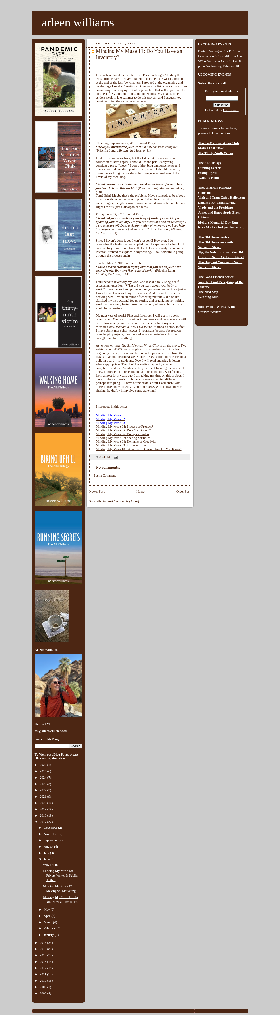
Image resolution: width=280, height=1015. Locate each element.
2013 (43, 961)
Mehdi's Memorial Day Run (218, 222)
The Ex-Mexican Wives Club (218, 143)
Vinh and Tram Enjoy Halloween (221, 197)
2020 (43, 803)
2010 (43, 980)
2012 (43, 968)
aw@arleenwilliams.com (51, 731)
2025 (43, 771)
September (51, 840)
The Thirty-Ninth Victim (215, 153)
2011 (43, 974)
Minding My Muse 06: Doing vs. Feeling (123, 434)
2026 (43, 765)
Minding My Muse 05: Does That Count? (123, 430)
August (49, 846)
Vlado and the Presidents (216, 207)
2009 (43, 987)
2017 (43, 822)
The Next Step (208, 292)
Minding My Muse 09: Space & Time (121, 445)
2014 (43, 955)
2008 (43, 993)
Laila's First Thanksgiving (217, 202)
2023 (43, 784)
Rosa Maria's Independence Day (221, 227)
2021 (43, 796)
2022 (43, 790)
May (47, 909)
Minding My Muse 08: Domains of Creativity (126, 441)
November (51, 834)
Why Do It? (51, 864)
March (48, 922)
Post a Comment (105, 475)
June (47, 859)
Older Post (183, 491)
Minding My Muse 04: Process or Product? (124, 426)
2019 (43, 809)
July (47, 853)
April (47, 916)
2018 (43, 815)
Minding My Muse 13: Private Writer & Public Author (60, 875)
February (50, 928)
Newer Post (97, 491)
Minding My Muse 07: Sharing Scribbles (123, 438)
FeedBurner (231, 110)
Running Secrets (209, 168)
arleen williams (78, 22)
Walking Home (208, 177)
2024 (43, 777)
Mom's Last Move (211, 148)
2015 (43, 949)
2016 (43, 942)
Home (140, 491)
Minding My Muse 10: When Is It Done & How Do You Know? (139, 449)
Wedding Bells (208, 297)
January (49, 935)
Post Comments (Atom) (123, 501)
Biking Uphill (207, 173)
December (51, 827)
